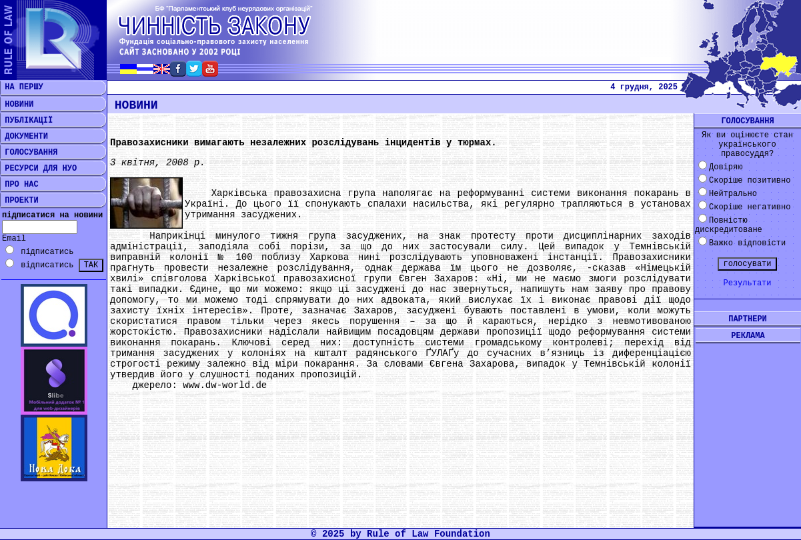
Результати (747, 283)
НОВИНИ (16, 104)
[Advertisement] (748, 425)
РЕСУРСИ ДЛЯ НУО (38, 168)
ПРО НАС (19, 184)
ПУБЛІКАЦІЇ (26, 120)
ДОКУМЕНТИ (24, 136)
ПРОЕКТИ (19, 200)
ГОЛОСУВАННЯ (28, 152)
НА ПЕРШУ (21, 87)
